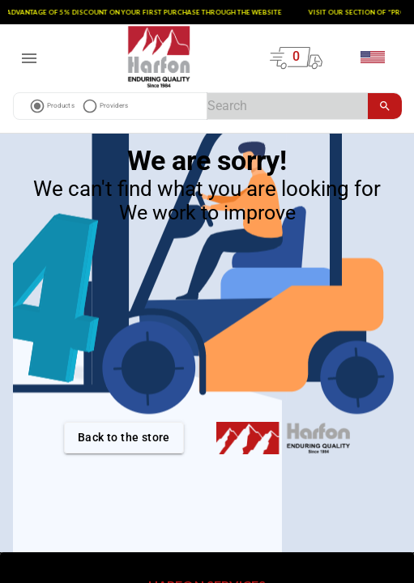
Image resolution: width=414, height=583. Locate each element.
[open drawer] (29, 58)
